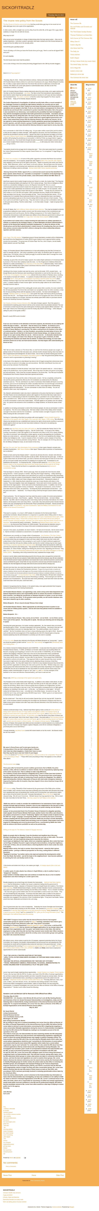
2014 (89, 143)
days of (34, 921)
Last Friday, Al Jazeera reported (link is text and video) (19, 545)
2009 (89, 1104)
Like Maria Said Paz (76, 48)
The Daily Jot (74, 51)
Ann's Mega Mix (75, 68)
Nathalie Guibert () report (19, 293)
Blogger (71, 1207)
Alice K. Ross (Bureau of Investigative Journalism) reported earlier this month (33, 278)
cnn (5, 1138)
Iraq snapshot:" (15, 73)
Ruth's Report (74, 58)
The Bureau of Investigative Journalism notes (16, 275)
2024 (89, 98)
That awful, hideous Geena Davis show (15, 136)
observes (7, 788)
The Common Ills (75, 23)
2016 (89, 134)
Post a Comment (11, 1166)
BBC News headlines (24, 449)
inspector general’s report (35, 925)
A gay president (7, 1195)
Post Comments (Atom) (38, 1180)
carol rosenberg (8, 1135)
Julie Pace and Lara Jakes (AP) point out (24, 428)
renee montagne (8, 1131)
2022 (89, 107)
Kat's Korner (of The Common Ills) (81, 38)
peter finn (6, 1123)
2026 (89, 88)
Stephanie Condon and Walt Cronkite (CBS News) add (26, 979)
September (90, 179)
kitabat (5, 1148)
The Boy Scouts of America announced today (16, 24)
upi (4, 1153)
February (90, 1076)
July (91, 193)
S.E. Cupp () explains (36, 217)
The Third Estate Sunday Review (80, 32)
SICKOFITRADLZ (18, 7)
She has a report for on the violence (41, 798)
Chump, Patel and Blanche (11, 1197)
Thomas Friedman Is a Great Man (81, 35)
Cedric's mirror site (76, 71)
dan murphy (7, 1116)
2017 (89, 129)
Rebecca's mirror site (77, 74)
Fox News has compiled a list (12, 158)
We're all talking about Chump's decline (15, 1202)
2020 (89, 116)
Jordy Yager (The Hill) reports (12, 237)
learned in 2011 (14, 927)
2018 (89, 125)
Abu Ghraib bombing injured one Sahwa (51, 719)
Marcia (74, 88)
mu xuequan (7, 1142)
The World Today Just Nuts (79, 64)
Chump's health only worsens (12, 1192)
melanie (5, 1144)
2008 (89, 1109)
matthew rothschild (9, 1108)
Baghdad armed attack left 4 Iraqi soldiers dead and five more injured (23, 713)
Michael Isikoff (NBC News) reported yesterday (43, 168)
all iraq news (7, 1146)
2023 (89, 102)
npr (5, 1127)
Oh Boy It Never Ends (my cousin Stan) (82, 61)
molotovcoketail (56, 1207)
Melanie (7, 755)
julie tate (6, 1125)
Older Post (60, 1175)
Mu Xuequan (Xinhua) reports (41, 721)
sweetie (29, 642)
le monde (6, 1110)
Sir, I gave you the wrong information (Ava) (46, 912)
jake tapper (7, 1137)
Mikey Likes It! (75, 41)
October (90, 170)
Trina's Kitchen (75, 54)
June (90, 200)
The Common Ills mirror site (79, 77)
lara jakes (6, 1120)
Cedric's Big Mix (75, 45)
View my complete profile (73, 102)
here (37, 670)
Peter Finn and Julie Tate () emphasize (21, 447)
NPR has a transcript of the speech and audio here (26, 678)
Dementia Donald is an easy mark (13, 1199)
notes (8, 640)
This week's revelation (23, 97)
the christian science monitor (12, 1114)
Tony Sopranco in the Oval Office (33, 263)
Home (34, 1175)
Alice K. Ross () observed (22, 355)
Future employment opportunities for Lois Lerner (37, 946)
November (91, 162)
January (90, 1084)
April (90, 1061)
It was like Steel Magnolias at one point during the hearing (28, 910)
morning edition (7, 1129)
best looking (38, 642)
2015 (89, 138)
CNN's (51, 160)
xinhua (5, 1140)
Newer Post (7, 1175)
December (91, 154)
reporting (7, 888)
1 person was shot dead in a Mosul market (18, 721)
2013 (89, 148)
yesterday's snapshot (52, 908)
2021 (89, 111)
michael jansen (7, 1152)
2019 (89, 120)
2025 (89, 93)
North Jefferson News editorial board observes (30, 209)
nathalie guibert (7, 1112)
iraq (4, 1107)
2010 (89, 1100)
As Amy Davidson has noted (26, 575)
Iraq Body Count (20, 730)
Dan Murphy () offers (17, 303)
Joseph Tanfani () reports (50, 972)
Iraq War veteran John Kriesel (90, 1036)
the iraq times (7, 1150)
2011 (89, 1095)
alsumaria (11, 1144)
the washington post (9, 1122)
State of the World (48, 794)
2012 (89, 1090)
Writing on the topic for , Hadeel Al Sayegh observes (22, 829)
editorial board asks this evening (18, 914)
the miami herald (8, 1133)
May (91, 204)
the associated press (10, 1118)
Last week (27, 93)
